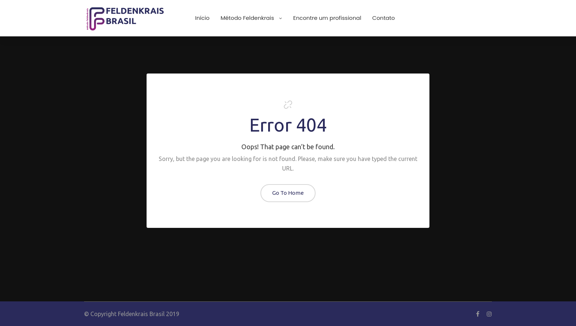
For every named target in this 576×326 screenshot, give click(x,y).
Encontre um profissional (327, 18)
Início (202, 18)
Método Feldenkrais (251, 18)
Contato (383, 18)
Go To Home (288, 193)
